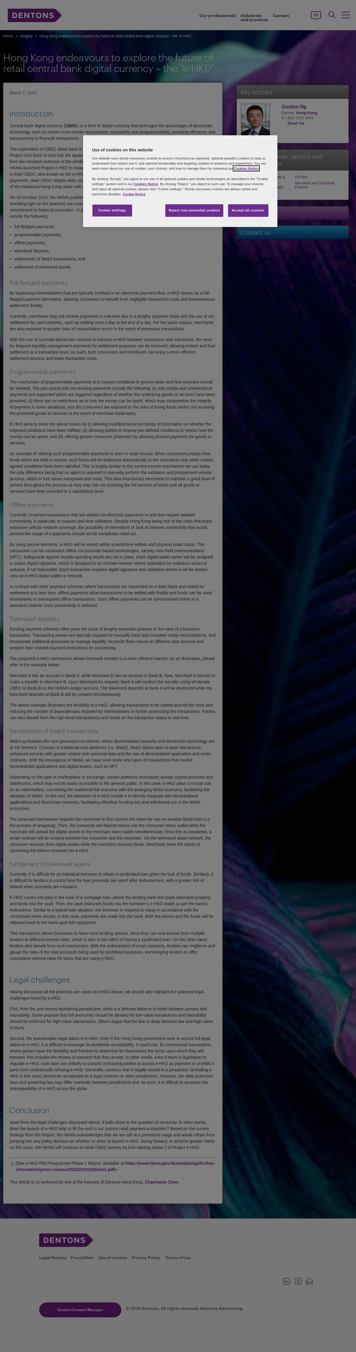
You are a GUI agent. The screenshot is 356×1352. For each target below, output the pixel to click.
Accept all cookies (248, 210)
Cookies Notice (246, 168)
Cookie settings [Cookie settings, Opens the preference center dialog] (112, 210)
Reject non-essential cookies (194, 210)
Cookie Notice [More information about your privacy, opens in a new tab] (134, 194)
